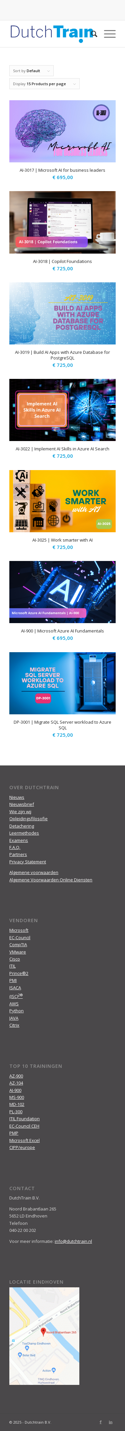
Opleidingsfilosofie (28, 819)
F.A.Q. (14, 847)
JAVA (13, 1018)
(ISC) (16, 996)
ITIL (12, 966)
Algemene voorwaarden (33, 872)
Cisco (14, 959)
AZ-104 (16, 1083)
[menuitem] (90, 33)
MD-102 (16, 1104)
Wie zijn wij (20, 812)
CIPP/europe (22, 1147)
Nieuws (16, 797)
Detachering (21, 826)
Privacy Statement (27, 862)
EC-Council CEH (24, 1126)
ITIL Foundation (24, 1119)
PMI (13, 980)
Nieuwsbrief (21, 804)
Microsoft (18, 930)
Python (16, 1011)
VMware (17, 952)
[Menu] (106, 33)
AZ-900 (16, 1076)
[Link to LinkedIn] (111, 1422)
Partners (18, 854)
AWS (14, 1004)
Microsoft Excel (24, 1140)
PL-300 (15, 1112)
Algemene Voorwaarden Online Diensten (50, 880)
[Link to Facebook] (101, 1422)
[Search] (90, 33)
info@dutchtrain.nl (73, 1241)
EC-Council (19, 938)
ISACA (15, 988)
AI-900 (15, 1090)
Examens (18, 840)
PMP (13, 1133)
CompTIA (18, 945)
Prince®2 (18, 973)
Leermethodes (24, 833)
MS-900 (16, 1097)
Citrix (14, 1025)
